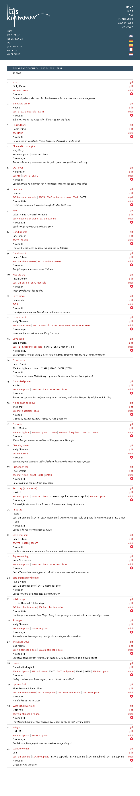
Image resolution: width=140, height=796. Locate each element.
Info (10, 31)
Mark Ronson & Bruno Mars (27, 688)
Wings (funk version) (24, 706)
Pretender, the (20, 467)
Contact (127, 27)
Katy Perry (18, 150)
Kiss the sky (19, 274)
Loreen (17, 193)
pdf (131, 86)
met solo (20, 90)
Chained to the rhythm (24, 146)
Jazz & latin (15, 46)
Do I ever (18, 167)
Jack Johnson (19, 236)
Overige (12, 50)
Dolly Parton (19, 86)
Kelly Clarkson (20, 321)
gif (131, 82)
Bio (131, 15)
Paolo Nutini (19, 364)
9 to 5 (16, 82)
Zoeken (13, 35)
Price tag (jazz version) (25, 488)
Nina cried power (22, 381)
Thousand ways (21, 641)
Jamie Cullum (20, 257)
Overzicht (14, 54)
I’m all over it (19, 253)
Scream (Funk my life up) (26, 577)
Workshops (125, 23)
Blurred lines (19, 125)
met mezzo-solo (25, 197)
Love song (18, 338)
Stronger (17, 620)
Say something (21, 556)
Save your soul (20, 535)
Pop (9, 42)
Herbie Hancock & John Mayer (29, 603)
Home (129, 7)
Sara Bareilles (20, 342)
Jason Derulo (20, 278)
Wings (16, 727)
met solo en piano (25, 218)
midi (130, 90)
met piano (48, 218)
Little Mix (18, 710)
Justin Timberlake (22, 560)
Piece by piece (21, 445)
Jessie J (17, 492)
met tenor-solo (24, 261)
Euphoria (17, 189)
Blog (130, 11)
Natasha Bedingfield (24, 667)
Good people (20, 232)
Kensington (19, 171)
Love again (19, 296)
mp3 (130, 197)
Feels (16, 210)
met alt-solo (32, 346)
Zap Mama (19, 645)
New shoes (19, 360)
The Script (18, 406)
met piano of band (26, 714)
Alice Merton (20, 428)
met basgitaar (22, 411)
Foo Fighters (19, 471)
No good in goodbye (24, 402)
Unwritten (18, 663)
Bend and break (21, 103)
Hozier (16, 385)
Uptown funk (19, 684)
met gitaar (21, 432)
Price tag (17, 509)
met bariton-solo (25, 607)
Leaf (15, 752)
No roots (17, 424)
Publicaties (125, 19)
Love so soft (19, 317)
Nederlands (15, 38)
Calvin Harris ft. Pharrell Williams (30, 214)
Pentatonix (18, 300)
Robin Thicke (20, 129)
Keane (16, 107)
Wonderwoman (21, 748)
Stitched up (19, 599)
